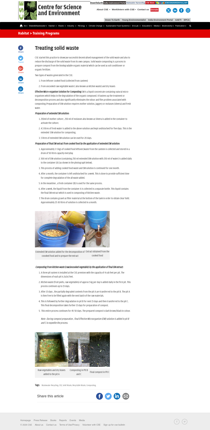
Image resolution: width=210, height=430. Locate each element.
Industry (71, 26)
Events (73, 420)
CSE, (61, 385)
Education (147, 26)
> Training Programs (44, 33)
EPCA (187, 20)
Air (25, 26)
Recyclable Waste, (79, 385)
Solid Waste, (67, 385)
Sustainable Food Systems (118, 26)
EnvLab (136, 26)
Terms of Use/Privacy (69, 425)
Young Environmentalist (134, 20)
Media (157, 26)
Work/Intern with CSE (124, 9)
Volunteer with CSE (91, 425)
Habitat (52, 26)
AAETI (178, 20)
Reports (63, 420)
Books (53, 420)
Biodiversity (168, 26)
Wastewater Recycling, (50, 385)
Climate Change (96, 26)
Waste (62, 26)
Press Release (40, 420)
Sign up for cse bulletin (114, 425)
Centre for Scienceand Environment (60, 10)
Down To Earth (112, 20)
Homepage (25, 420)
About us (39, 425)
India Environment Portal (160, 20)
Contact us (143, 9)
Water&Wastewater (38, 26)
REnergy (82, 26)
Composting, (91, 385)
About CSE (103, 9)
